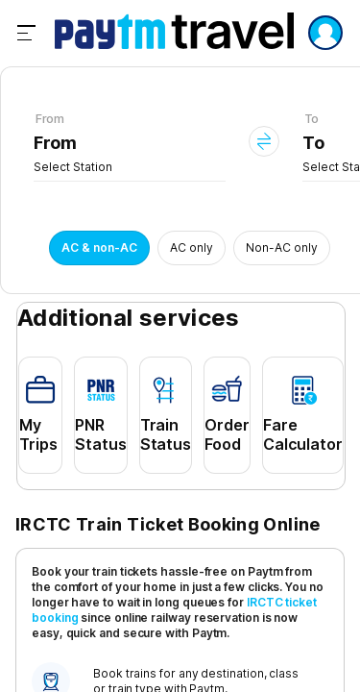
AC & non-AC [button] (99, 247)
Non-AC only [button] (282, 247)
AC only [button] (191, 247)
